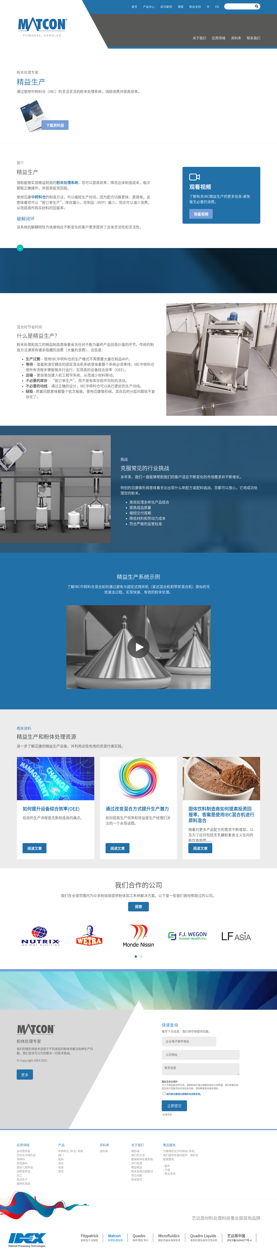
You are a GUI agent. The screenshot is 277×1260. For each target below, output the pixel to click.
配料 (61, 1160)
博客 (181, 6)
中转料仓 (38, 197)
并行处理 (136, 1164)
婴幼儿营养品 (25, 1168)
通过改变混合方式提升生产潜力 (137, 809)
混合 (61, 1164)
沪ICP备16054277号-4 (239, 1241)
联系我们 (253, 38)
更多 (24, 1075)
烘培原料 (22, 1164)
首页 (134, 6)
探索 (138, 906)
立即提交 (174, 1107)
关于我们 (199, 38)
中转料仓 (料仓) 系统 (70, 1152)
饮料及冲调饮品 (26, 1156)
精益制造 (136, 1168)
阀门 (61, 1156)
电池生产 (22, 1181)
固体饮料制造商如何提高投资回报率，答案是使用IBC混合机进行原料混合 (221, 815)
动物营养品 (23, 1172)
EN (217, 6)
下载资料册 (55, 125)
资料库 (236, 38)
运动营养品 (23, 1152)
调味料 (21, 1160)
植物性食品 (23, 1185)
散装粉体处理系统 (142, 1160)
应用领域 (218, 38)
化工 (19, 1176)
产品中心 (149, 6)
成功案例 (166, 6)
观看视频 (201, 214)
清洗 (61, 1172)
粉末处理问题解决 (142, 1172)
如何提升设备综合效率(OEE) (51, 809)
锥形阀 (135, 1152)
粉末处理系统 (67, 182)
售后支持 (195, 6)
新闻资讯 (136, 1181)
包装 (61, 1168)
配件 (167, 1167)
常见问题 (136, 1176)
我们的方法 (138, 1156)
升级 (167, 1171)
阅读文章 (34, 848)
